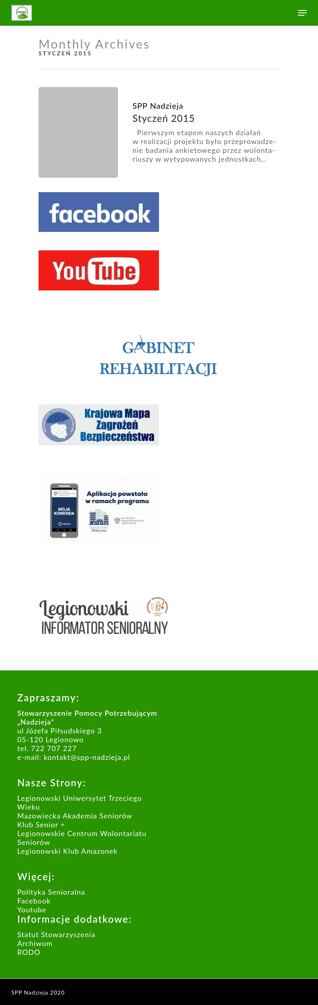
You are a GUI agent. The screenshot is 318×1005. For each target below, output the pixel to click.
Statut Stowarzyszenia (56, 934)
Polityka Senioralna (51, 891)
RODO (29, 952)
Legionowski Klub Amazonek (67, 851)
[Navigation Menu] (302, 13)
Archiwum (35, 943)
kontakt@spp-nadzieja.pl (87, 757)
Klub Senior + (41, 824)
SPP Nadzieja (157, 106)
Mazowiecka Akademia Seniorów (74, 815)
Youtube (32, 909)
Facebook (34, 900)
